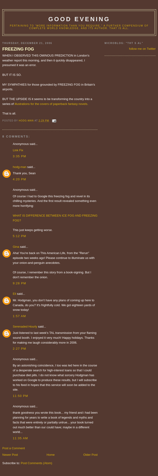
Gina (16, 246)
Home (51, 454)
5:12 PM (19, 236)
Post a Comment (13, 448)
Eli (14, 293)
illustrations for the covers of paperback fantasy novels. (51, 104)
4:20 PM (19, 179)
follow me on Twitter (142, 48)
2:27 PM (19, 348)
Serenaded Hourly (25, 326)
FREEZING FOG (18, 49)
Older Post (90, 454)
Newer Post (10, 454)
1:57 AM (19, 316)
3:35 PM (19, 156)
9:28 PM (19, 283)
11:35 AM (20, 438)
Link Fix (18, 150)
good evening (79, 19)
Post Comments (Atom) (36, 463)
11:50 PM (20, 396)
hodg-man (19, 167)
